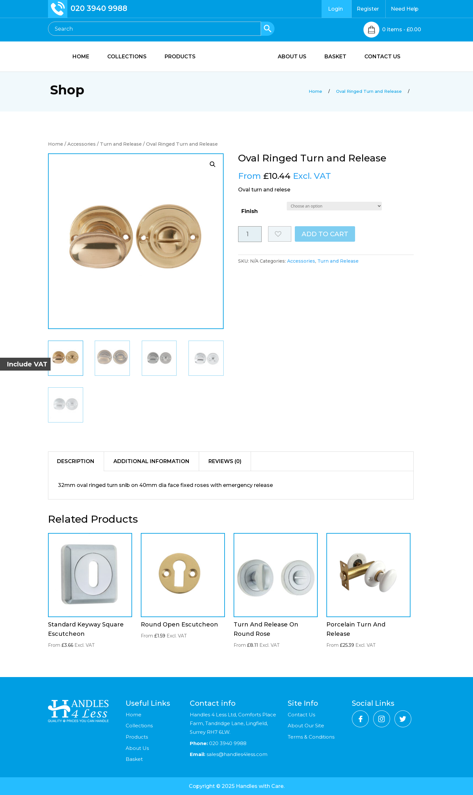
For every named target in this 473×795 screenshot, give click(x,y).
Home (55, 144)
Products (137, 737)
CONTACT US (386, 57)
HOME (77, 57)
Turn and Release (121, 144)
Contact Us (301, 715)
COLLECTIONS (123, 57)
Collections (139, 725)
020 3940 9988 (99, 8)
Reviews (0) (224, 461)
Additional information (151, 461)
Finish (249, 211)
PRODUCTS (176, 57)
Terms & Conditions (311, 737)
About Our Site (306, 725)
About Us (137, 748)
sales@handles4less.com (236, 754)
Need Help (405, 9)
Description (75, 461)
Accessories (81, 144)
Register (368, 9)
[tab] (76, 461)
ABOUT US (295, 57)
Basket (134, 759)
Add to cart (325, 234)
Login (335, 9)
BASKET (339, 57)
